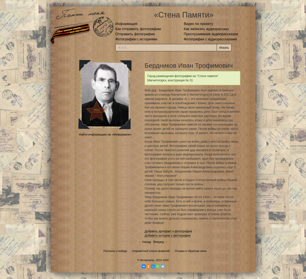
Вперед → (160, 242)
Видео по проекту (198, 24)
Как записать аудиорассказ (206, 29)
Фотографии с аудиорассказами (210, 39)
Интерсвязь (147, 260)
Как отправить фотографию (138, 29)
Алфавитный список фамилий (151, 251)
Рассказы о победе (115, 251)
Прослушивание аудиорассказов (211, 34)
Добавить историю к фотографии (168, 235)
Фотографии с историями (136, 39)
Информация (126, 24)
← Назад (145, 242)
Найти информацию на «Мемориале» (105, 134)
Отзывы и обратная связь (191, 251)
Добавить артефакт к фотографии (168, 231)
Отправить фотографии (135, 34)
